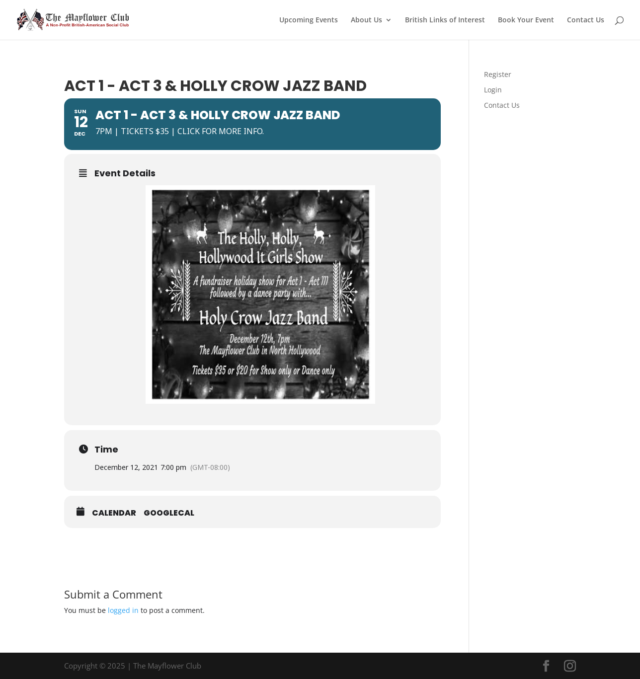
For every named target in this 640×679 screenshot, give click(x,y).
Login (493, 89)
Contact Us (585, 20)
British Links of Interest (445, 20)
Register (497, 74)
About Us (366, 20)
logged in (123, 610)
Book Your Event (526, 20)
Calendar (114, 513)
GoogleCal (169, 513)
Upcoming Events (308, 20)
